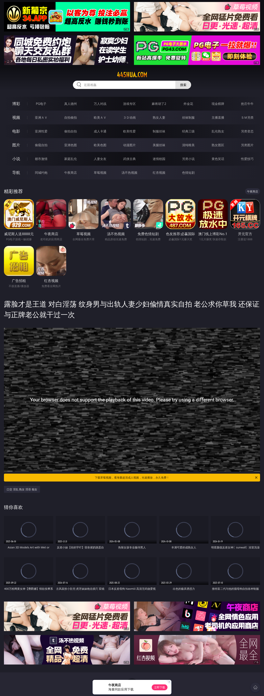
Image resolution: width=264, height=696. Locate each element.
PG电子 (41, 104)
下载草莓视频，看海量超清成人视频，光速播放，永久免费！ (176, 477)
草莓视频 (100, 172)
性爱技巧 (247, 159)
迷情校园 (159, 159)
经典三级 (188, 131)
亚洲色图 (70, 145)
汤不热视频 (129, 172)
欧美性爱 (129, 131)
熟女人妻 (159, 117)
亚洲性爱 (41, 131)
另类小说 (188, 159)
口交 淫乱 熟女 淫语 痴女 (22, 489)
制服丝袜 (159, 131)
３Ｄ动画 (129, 117)
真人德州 (70, 104)
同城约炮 (41, 172)
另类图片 (247, 145)
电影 (16, 131)
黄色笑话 (218, 159)
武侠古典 (129, 159)
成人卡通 (100, 131)
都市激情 (41, 159)
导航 (16, 172)
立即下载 (159, 687)
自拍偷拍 (70, 117)
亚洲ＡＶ (41, 117)
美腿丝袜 (159, 145)
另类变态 (247, 131)
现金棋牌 (218, 104)
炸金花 (188, 104)
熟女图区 (218, 145)
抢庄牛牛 (247, 104)
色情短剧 (188, 172)
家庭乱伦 (70, 159)
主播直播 (218, 117)
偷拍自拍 (70, 131)
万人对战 (100, 104)
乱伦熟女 (218, 131)
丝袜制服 (188, 117)
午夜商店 (70, 172)
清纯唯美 (188, 145)
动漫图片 (129, 145)
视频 (16, 117)
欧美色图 (100, 145)
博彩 (16, 103)
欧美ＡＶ (100, 117)
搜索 (183, 85)
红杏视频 (159, 172)
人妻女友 (100, 159)
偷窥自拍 (41, 145)
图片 (16, 145)
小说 (16, 158)
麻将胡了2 (159, 104)
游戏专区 (129, 104)
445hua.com (132, 75)
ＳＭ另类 (247, 117)
